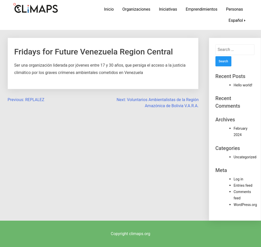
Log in (238, 179)
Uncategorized (245, 157)
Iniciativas (168, 9)
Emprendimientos (201, 9)
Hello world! (243, 85)
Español (236, 20)
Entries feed (243, 185)
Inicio (109, 9)
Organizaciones (136, 9)
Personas (234, 9)
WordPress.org (245, 205)
